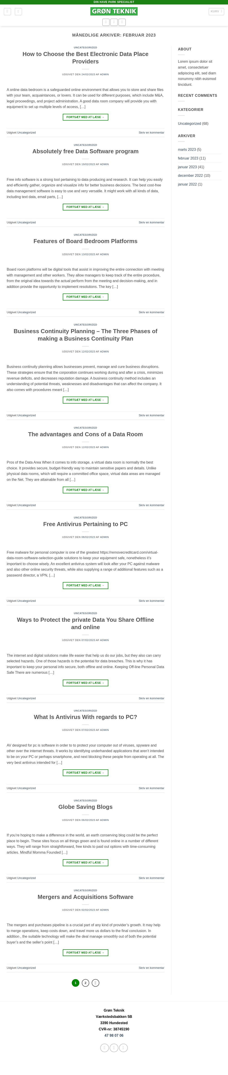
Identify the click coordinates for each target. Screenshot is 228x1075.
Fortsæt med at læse (86, 117)
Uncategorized (85, 47)
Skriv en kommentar (151, 132)
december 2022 (190, 175)
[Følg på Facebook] (106, 22)
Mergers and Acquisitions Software (85, 897)
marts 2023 (187, 149)
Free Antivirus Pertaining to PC (85, 524)
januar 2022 (187, 184)
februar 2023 (188, 158)
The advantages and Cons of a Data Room (85, 434)
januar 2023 (187, 167)
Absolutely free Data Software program (86, 151)
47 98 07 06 (114, 1035)
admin (104, 74)
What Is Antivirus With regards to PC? (85, 717)
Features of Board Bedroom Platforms (86, 241)
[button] (7, 11)
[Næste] (95, 983)
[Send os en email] (114, 22)
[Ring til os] (122, 22)
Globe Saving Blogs (85, 807)
